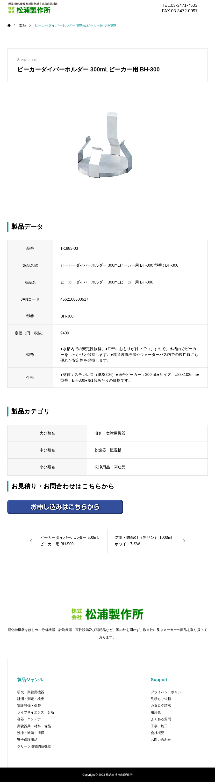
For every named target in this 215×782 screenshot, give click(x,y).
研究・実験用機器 (30, 692)
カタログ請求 (161, 705)
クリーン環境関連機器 (34, 746)
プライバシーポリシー (168, 692)
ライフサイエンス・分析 (35, 712)
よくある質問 (161, 719)
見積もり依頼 (161, 699)
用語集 (156, 712)
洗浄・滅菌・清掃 (30, 733)
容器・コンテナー (30, 719)
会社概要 (157, 733)
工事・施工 (159, 726)
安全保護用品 (27, 739)
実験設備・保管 (29, 705)
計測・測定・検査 (30, 699)
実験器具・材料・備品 (34, 726)
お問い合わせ (161, 739)
